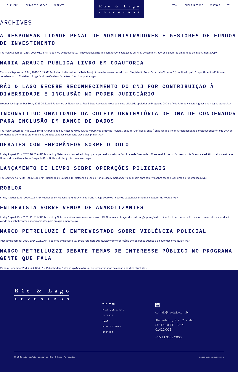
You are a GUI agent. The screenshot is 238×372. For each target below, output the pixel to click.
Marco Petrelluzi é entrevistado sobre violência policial (103, 231)
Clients (59, 5)
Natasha (69, 52)
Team (175, 5)
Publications (194, 5)
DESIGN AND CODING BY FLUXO (211, 357)
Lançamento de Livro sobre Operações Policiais (83, 168)
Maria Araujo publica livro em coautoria (72, 62)
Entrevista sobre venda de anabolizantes (72, 207)
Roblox (11, 187)
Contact (215, 5)
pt (228, 5)
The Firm (13, 5)
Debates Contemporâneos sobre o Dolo (64, 144)
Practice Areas (36, 5)
